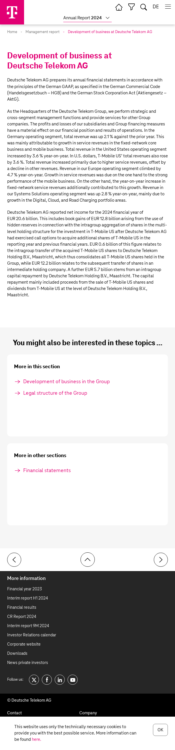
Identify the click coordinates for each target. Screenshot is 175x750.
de (156, 7)
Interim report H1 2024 (27, 598)
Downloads (17, 653)
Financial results (21, 607)
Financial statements (47, 471)
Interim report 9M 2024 (28, 626)
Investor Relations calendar (31, 635)
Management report (42, 32)
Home (12, 32)
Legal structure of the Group (55, 393)
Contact (14, 713)
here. (36, 739)
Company (88, 713)
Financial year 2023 (24, 589)
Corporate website (24, 644)
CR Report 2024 (21, 616)
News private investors (27, 663)
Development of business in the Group (66, 382)
